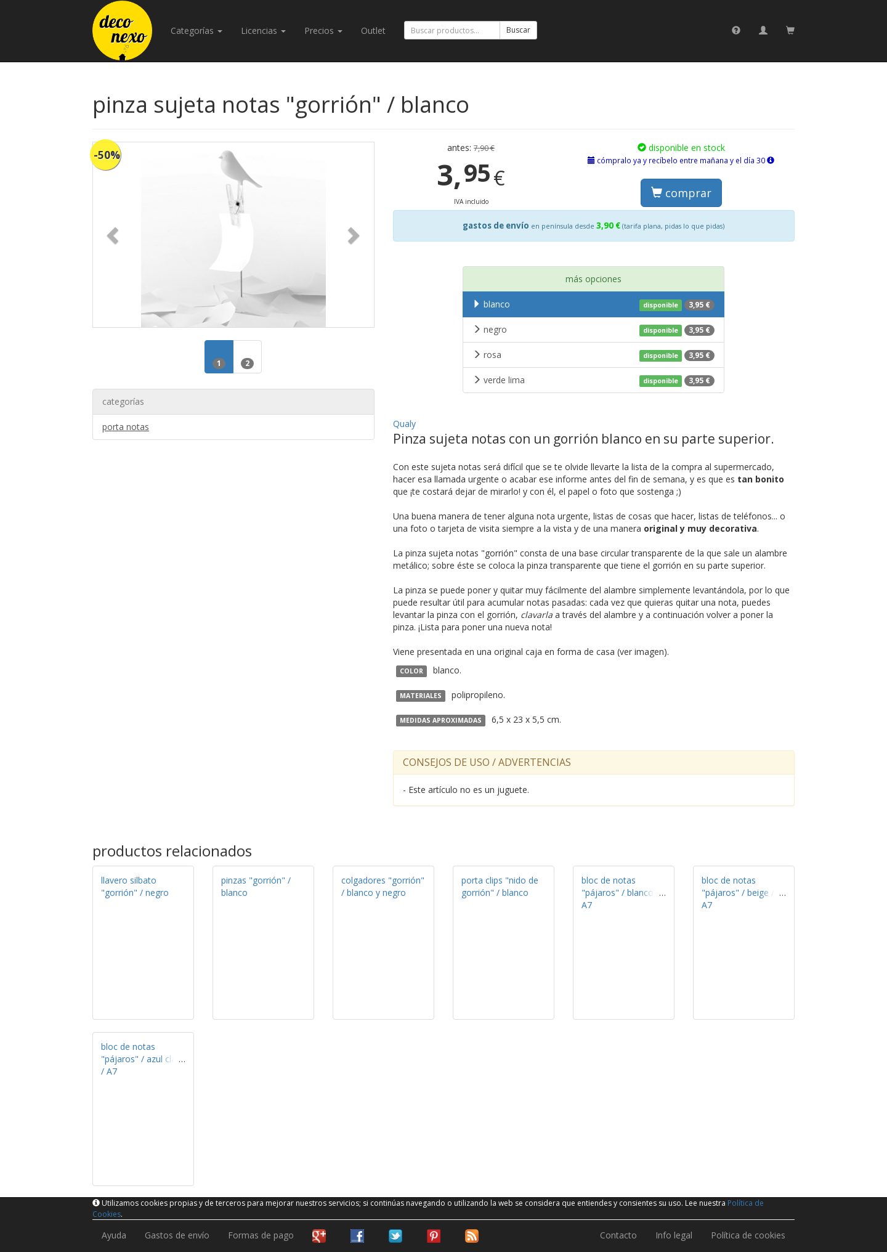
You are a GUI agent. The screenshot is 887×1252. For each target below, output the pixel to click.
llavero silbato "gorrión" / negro (135, 886)
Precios (323, 30)
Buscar (518, 30)
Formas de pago (261, 1235)
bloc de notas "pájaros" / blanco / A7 (620, 892)
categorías (196, 30)
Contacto (618, 1235)
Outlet (373, 30)
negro (593, 329)
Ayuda (114, 1235)
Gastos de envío (177, 1235)
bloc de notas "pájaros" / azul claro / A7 (143, 1059)
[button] (114, 234)
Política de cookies (748, 1235)
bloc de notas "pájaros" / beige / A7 (738, 892)
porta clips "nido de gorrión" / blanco (499, 886)
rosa (593, 355)
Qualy (404, 423)
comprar (681, 192)
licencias (263, 30)
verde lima (593, 380)
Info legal (673, 1235)
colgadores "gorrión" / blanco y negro (382, 886)
